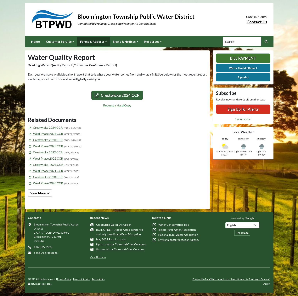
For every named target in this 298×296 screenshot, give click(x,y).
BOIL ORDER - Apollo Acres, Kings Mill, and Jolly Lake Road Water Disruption (119, 232)
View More (40, 193)
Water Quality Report (243, 68)
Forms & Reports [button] (92, 41)
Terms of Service (81, 279)
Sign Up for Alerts (243, 109)
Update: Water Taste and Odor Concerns (121, 244)
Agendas (243, 77)
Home (35, 41)
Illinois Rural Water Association (177, 229)
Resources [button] (151, 41)
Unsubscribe (243, 119)
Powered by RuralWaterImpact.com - (231, 279)
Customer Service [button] (59, 41)
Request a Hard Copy (117, 105)
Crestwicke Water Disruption (114, 224)
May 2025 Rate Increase (111, 239)
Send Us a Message (46, 252)
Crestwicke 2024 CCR (117, 95)
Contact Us (257, 22)
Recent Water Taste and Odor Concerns (120, 249)
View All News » (98, 257)
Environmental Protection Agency (178, 239)
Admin (266, 283)
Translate (242, 232)
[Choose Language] (242, 225)
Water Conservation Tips (173, 224)
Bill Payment (243, 58)
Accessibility (98, 279)
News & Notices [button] (124, 41)
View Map (39, 240)
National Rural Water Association (178, 234)
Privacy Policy (64, 279)
